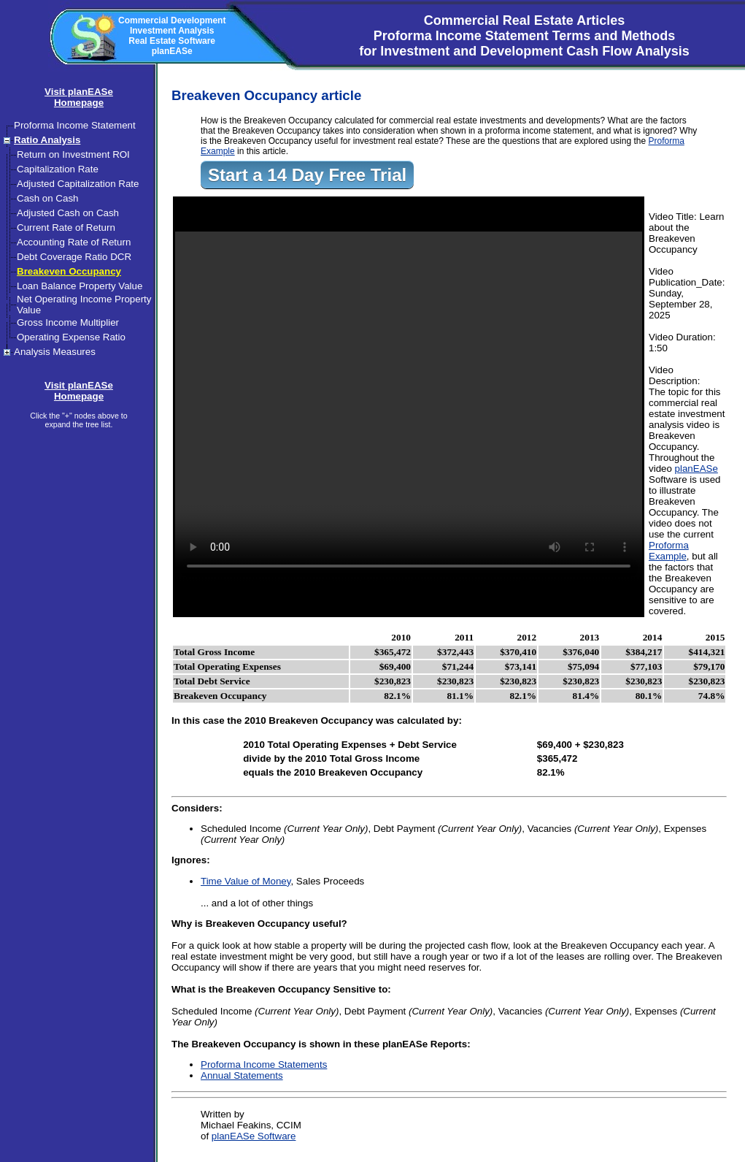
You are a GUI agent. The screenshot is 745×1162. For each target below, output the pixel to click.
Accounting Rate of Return (74, 242)
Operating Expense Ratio (71, 337)
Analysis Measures (55, 351)
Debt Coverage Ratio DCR (74, 256)
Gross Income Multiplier (68, 322)
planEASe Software (254, 1136)
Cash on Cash (47, 198)
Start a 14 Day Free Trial (307, 175)
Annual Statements (242, 1075)
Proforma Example (669, 551)
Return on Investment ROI (73, 154)
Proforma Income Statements (264, 1064)
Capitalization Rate (58, 169)
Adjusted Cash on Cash (68, 212)
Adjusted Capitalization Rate (78, 183)
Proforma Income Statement (75, 125)
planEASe (696, 468)
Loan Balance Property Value (79, 285)
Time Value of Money (245, 881)
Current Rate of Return (66, 227)
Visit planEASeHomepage (79, 97)
